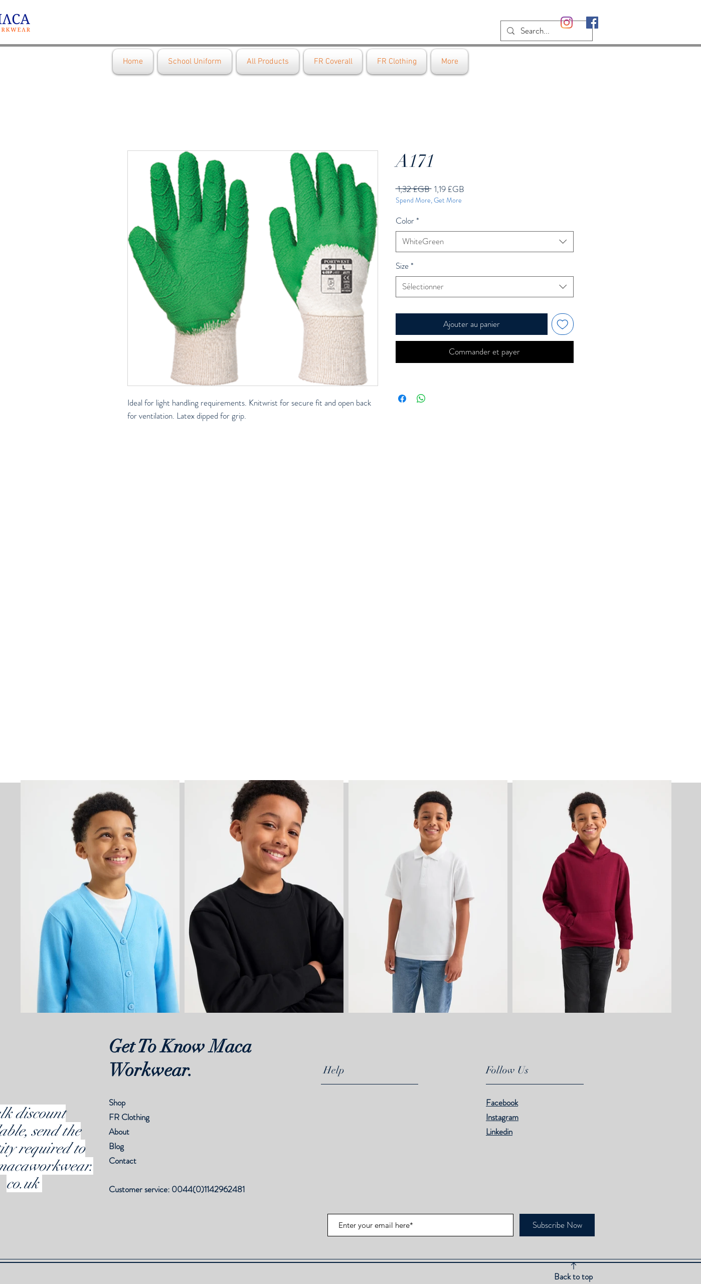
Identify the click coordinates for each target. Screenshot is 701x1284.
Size (405, 266)
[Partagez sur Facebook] (402, 399)
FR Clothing (129, 1117)
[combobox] (485, 241)
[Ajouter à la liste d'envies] (563, 324)
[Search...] (545, 31)
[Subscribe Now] (557, 1225)
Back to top (573, 1276)
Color (407, 221)
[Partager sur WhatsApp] (421, 399)
